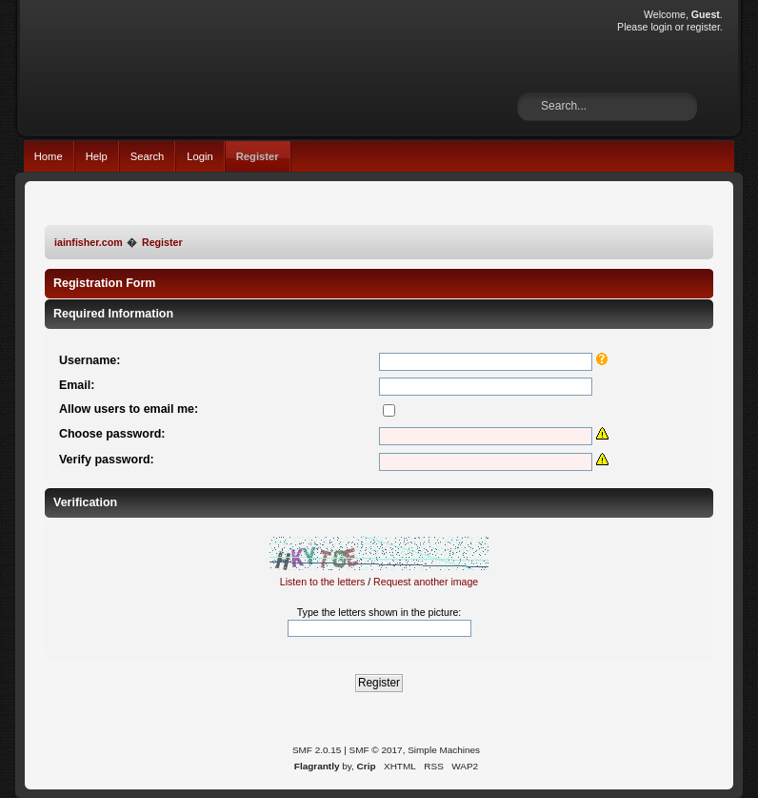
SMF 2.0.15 (317, 750)
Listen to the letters (323, 581)
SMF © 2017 (376, 750)
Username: (89, 360)
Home (48, 156)
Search (147, 156)
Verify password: (106, 459)
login (660, 26)
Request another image (425, 581)
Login (199, 156)
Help (97, 156)
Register (257, 156)
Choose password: (112, 433)
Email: (76, 385)
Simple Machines (444, 750)
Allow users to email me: (128, 409)
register (703, 26)
